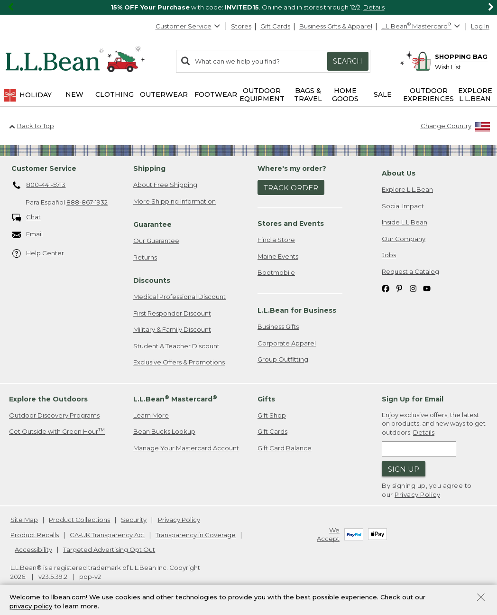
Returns (145, 257)
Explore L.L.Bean (407, 189)
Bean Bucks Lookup (164, 431)
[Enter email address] (419, 449)
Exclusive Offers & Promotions (179, 362)
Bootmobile (276, 272)
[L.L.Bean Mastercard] (421, 26)
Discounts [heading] (151, 280)
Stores (241, 26)
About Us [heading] (398, 173)
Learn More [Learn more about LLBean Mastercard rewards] (151, 415)
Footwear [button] (215, 94)
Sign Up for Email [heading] (412, 399)
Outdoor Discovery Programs (54, 415)
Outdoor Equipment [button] (262, 94)
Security (134, 519)
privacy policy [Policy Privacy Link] (30, 608)
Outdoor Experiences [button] (428, 94)
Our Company (403, 238)
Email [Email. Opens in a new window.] (27, 234)
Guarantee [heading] (152, 224)
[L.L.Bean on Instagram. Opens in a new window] (413, 288)
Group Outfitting (283, 359)
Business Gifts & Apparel (335, 26)
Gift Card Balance (285, 448)
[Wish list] (461, 67)
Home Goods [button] (345, 94)
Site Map (24, 519)
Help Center (38, 253)
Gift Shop (272, 415)
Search (347, 61)
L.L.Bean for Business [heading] (297, 310)
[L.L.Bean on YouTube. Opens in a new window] (427, 288)
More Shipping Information (174, 201)
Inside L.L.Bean (404, 222)
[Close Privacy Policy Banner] (481, 600)
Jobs (389, 255)
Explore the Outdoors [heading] (48, 399)
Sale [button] (383, 94)
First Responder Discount (172, 313)
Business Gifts (278, 326)
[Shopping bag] (449, 56)
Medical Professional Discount (179, 296)
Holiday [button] (27, 95)
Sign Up (403, 469)
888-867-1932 (87, 202)
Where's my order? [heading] (292, 168)
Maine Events (278, 256)
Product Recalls (34, 535)
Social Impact (403, 206)
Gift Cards (275, 26)
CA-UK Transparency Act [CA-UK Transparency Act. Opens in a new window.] (107, 535)
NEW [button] (74, 94)
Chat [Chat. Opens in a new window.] (26, 217)
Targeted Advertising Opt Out (109, 549)
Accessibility (33, 549)
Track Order (291, 187)
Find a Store (276, 239)
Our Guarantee (156, 240)
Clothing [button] (114, 94)
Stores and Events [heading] (291, 223)
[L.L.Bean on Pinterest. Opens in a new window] (399, 288)
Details (374, 7)
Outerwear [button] (164, 94)
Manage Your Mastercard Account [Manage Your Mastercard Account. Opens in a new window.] (186, 448)
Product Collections (79, 519)
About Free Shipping (165, 184)
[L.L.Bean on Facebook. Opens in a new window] (385, 288)
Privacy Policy (417, 494)
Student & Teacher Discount (176, 346)
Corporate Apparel (287, 343)
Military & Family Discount (172, 329)
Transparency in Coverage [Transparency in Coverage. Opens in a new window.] (196, 535)
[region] (248, 7)
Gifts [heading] (266, 399)
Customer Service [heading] (43, 168)
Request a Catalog (410, 271)
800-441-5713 (39, 185)
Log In (480, 26)
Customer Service (188, 26)
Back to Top (31, 126)
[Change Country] (455, 128)
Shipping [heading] (149, 168)
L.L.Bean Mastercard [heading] (175, 398)
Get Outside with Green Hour (57, 431)
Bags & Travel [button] (308, 94)
